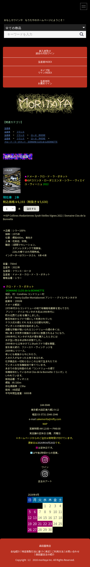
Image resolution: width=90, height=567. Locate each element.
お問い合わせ (72, 551)
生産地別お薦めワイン (45, 82)
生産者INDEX (45, 61)
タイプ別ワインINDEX (45, 71)
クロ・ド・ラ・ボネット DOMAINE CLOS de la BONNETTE (30, 141)
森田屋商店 (45, 545)
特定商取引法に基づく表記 (36, 551)
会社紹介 (15, 551)
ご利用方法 (58, 551)
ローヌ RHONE (38, 135)
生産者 (7, 128)
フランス (21, 131)
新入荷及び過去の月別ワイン (44, 52)
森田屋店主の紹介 (45, 554)
